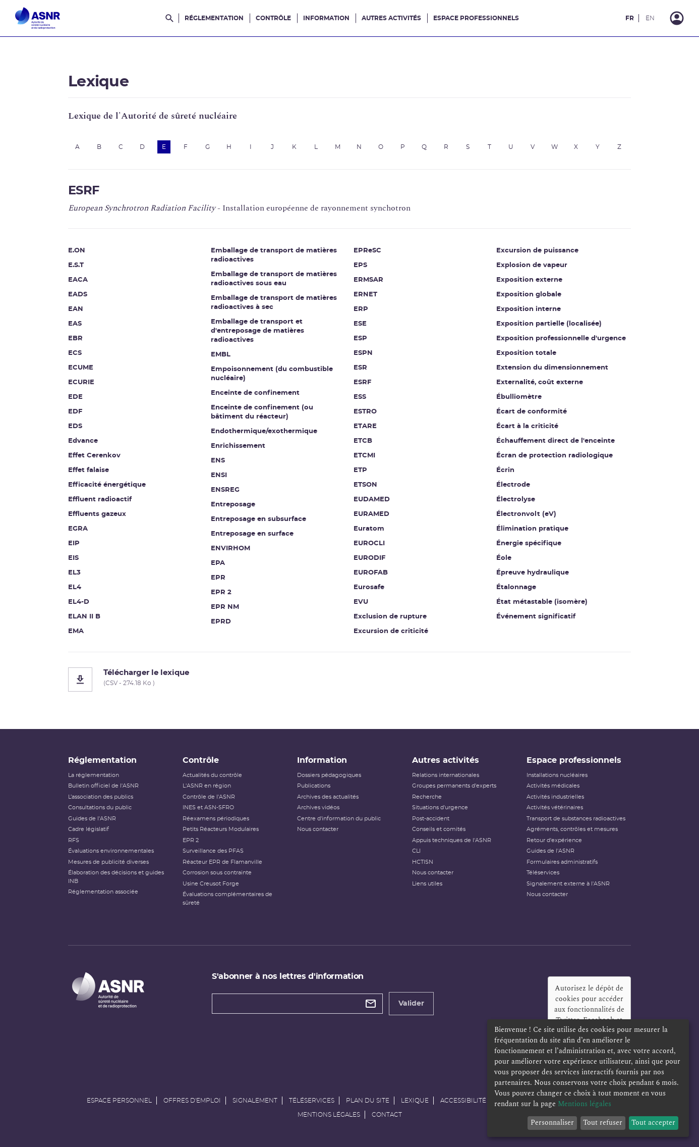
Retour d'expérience (554, 840)
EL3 (74, 572)
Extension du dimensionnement (552, 367)
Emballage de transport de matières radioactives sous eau (274, 279)
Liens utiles (427, 884)
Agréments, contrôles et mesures (572, 829)
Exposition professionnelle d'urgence (561, 338)
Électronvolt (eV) (526, 514)
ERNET (365, 294)
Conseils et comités (438, 829)
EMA (76, 631)
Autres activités (391, 18)
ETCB (363, 441)
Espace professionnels (476, 18)
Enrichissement (238, 446)
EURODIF (369, 558)
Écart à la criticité (527, 426)
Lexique (415, 1101)
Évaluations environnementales (111, 851)
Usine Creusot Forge (211, 884)
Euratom (369, 529)
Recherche (427, 797)
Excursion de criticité (391, 631)
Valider (411, 1003)
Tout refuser (602, 1122)
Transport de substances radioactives (576, 818)
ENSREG (225, 490)
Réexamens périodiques (216, 818)
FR (629, 18)
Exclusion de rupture (390, 616)
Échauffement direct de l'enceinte (555, 441)
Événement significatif (535, 616)
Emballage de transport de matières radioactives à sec (274, 302)
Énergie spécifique (528, 543)
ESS (360, 397)
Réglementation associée (103, 892)
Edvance (83, 441)
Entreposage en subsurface (258, 519)
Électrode (513, 485)
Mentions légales (329, 1115)
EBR (75, 338)
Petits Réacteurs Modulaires (221, 829)
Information (326, 18)
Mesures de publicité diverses (108, 862)
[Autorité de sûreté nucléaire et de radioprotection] (37, 18)
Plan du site (367, 1101)
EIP (74, 543)
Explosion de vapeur (531, 265)
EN (650, 18)
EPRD (221, 621)
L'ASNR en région (207, 786)
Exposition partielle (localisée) (549, 324)
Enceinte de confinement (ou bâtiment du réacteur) (262, 412)
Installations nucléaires (557, 775)
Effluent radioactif (100, 499)
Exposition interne (528, 309)
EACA (78, 280)
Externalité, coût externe (539, 382)
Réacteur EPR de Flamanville (222, 862)
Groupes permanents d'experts (454, 786)
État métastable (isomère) (542, 602)
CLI (416, 851)
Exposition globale (528, 294)
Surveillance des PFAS (213, 851)
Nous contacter (317, 829)
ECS (75, 353)
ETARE (365, 426)
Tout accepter (653, 1122)
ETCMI (364, 455)
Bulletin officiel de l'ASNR (103, 786)
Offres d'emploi (192, 1101)
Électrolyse (515, 499)
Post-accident (430, 818)
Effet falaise (88, 470)
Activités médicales (553, 786)
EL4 (74, 587)
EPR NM (225, 607)
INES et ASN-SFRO (208, 807)
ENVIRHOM (230, 548)
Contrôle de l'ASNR (209, 797)
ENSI (219, 475)
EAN (75, 309)
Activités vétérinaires (555, 807)
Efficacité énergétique (107, 485)
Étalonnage (516, 587)
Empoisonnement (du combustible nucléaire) (272, 374)
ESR (360, 367)
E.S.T (76, 265)
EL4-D (78, 602)
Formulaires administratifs (562, 862)
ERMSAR (368, 280)
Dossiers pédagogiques (329, 775)
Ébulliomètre (519, 397)
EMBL (220, 354)
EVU (361, 602)
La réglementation (93, 775)
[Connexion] (677, 18)
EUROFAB (371, 572)
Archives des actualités (328, 797)
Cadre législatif (88, 829)
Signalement (254, 1101)
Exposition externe (529, 280)
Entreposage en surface (252, 534)
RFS (73, 840)
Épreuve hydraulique (532, 572)
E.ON (76, 250)
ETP (360, 470)
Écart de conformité (531, 411)
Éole (503, 558)
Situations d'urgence (440, 807)
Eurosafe (369, 587)
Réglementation (214, 18)
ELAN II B (84, 616)
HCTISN (422, 862)
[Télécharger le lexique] (349, 679)
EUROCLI (369, 543)
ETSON (365, 485)
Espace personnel (119, 1101)
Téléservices (543, 872)
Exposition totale (526, 353)
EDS (75, 426)
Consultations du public (100, 807)
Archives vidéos (318, 807)
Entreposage (233, 504)
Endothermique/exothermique (264, 431)
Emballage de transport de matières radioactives (274, 255)
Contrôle (273, 18)
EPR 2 (221, 592)
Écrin (505, 470)
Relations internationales (445, 775)
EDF (75, 411)
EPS (360, 265)
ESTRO (365, 411)
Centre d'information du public (339, 818)
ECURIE (81, 382)
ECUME (80, 367)
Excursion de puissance (537, 250)
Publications (313, 786)
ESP (360, 338)
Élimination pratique (532, 529)
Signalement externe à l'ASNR (568, 884)
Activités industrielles (555, 797)
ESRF (362, 382)
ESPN (363, 353)
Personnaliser (552, 1122)
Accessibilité (463, 1101)
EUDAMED (372, 499)
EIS (73, 558)
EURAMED (371, 514)
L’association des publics (100, 797)
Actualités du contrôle (212, 775)
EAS (75, 324)
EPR (218, 578)
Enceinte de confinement (255, 393)
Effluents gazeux (97, 514)
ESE (360, 324)
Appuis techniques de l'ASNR (451, 840)
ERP (361, 309)
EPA (218, 563)
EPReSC (367, 250)
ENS (218, 460)
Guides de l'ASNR (92, 818)
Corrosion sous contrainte (217, 872)
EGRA (78, 529)
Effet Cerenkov (94, 455)
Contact (387, 1115)
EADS (77, 294)
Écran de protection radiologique (554, 455)
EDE (75, 397)
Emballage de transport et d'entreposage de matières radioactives (257, 331)
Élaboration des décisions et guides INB (116, 877)
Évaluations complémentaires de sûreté (227, 899)
